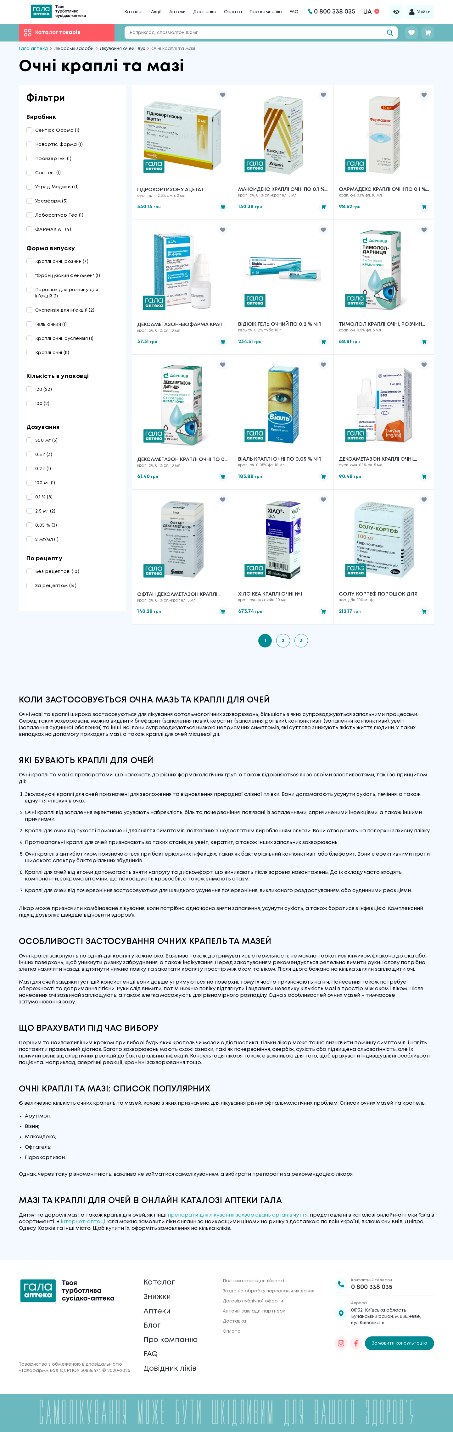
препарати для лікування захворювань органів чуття (238, 1215)
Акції (156, 12)
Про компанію (265, 12)
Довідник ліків (170, 1368)
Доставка (204, 12)
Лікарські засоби (73, 49)
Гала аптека (33, 49)
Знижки (157, 1294)
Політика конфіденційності (253, 1278)
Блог (152, 1324)
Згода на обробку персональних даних (268, 1288)
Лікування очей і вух (122, 49)
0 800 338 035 (371, 1284)
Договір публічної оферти (253, 1298)
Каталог (133, 12)
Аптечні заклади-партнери (254, 1308)
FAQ (294, 12)
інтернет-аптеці (83, 1222)
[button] (223, 95)
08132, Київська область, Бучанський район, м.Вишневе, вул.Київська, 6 (386, 1314)
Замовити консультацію (399, 1340)
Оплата (233, 12)
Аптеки (177, 12)
